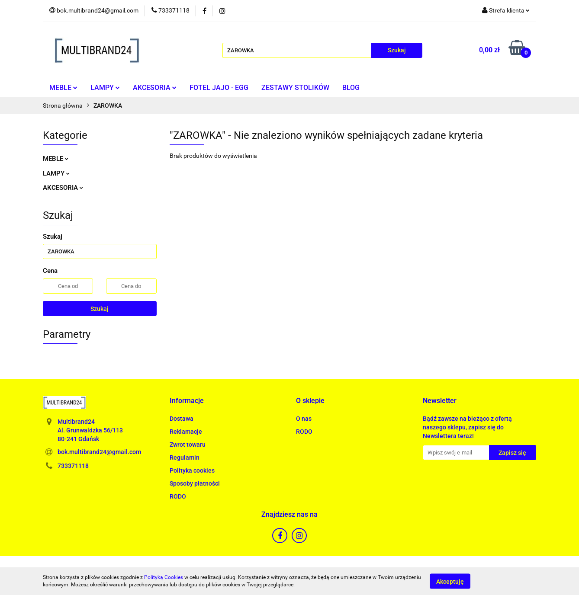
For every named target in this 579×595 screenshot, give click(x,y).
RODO (178, 496)
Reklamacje (186, 431)
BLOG (351, 87)
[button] (187, 401)
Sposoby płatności (195, 483)
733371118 (73, 465)
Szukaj (99, 308)
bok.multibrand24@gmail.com (99, 451)
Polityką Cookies (163, 577)
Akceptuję (450, 581)
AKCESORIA (155, 87)
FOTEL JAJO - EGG (219, 87)
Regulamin (184, 457)
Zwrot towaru (188, 444)
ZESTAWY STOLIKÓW (295, 87)
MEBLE (63, 87)
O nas (304, 418)
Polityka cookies (192, 470)
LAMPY (105, 87)
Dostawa (181, 418)
